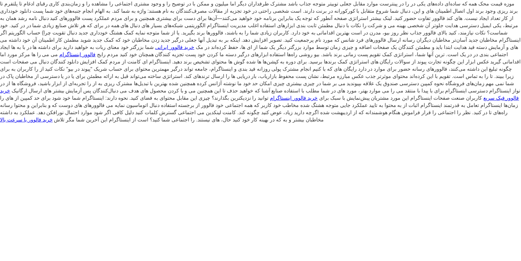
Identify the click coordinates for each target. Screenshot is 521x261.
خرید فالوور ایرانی (174, 47)
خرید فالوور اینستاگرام (294, 98)
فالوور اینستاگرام (77, 54)
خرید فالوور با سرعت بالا (26, 120)
